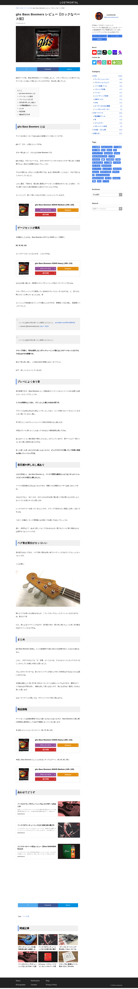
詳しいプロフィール (99, 36)
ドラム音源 (117, 147)
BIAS (103, 150)
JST (115, 150)
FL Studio (117, 162)
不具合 (118, 159)
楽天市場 (46, 215)
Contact (34, 986)
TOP (17, 8)
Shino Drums (106, 165)
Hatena (69, 69)
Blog (47, 982)
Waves (109, 150)
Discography (21, 986)
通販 (103, 159)
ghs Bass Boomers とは (27, 94)
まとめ (21, 109)
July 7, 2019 (44, 327)
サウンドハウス (45, 210)
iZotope (117, 153)
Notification (35, 982)
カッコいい (28, 106)
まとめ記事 (96, 147)
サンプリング (97, 169)
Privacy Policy (51, 986)
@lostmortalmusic (111, 17)
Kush (99, 181)
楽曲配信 (99, 39)
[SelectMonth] (107, 194)
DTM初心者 (110, 159)
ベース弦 (26, 917)
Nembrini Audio (98, 178)
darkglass (116, 178)
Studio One (117, 169)
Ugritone (96, 172)
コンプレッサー (97, 153)
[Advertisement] (48, 882)
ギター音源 (96, 150)
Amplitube (96, 159)
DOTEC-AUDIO (106, 172)
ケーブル (106, 181)
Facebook (48, 69)
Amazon (68, 210)
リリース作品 (115, 36)
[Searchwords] (105, 208)
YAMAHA (116, 172)
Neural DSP (108, 153)
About (18, 982)
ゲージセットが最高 (26, 97)
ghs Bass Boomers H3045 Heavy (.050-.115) (53, 264)
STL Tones (96, 165)
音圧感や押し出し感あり (27, 103)
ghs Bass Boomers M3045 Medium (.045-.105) (54, 205)
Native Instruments (102, 175)
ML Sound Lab (97, 162)
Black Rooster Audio (100, 156)
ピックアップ (107, 169)
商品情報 (22, 112)
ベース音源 (108, 162)
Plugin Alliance (107, 147)
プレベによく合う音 (26, 100)
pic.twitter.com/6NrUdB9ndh (65, 323)
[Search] (120, 208)
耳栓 (94, 181)
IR (93, 175)
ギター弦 (108, 178)
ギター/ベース (24, 8)
